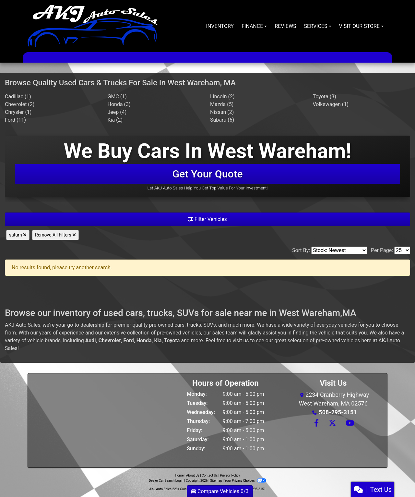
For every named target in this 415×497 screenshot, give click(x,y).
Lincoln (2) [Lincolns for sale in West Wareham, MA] (222, 96)
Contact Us (210, 475)
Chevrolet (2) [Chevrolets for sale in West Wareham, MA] (19, 104)
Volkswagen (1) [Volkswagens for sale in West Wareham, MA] (331, 104)
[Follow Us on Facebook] (316, 423)
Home (179, 475)
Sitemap (216, 480)
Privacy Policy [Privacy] (230, 475)
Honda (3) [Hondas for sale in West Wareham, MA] (119, 104)
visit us (240, 340)
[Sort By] (339, 250)
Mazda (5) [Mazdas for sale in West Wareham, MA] (221, 104)
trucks (194, 325)
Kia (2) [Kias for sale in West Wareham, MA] (115, 120)
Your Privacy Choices (245, 480)
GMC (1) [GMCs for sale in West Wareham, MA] (117, 96)
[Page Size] (402, 250)
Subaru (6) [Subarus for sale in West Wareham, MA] (222, 120)
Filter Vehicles (207, 219)
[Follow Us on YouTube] (349, 423)
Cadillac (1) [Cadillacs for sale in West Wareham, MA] (18, 96)
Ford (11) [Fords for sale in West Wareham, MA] (15, 120)
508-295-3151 (338, 412)
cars (179, 325)
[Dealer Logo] (93, 26)
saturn (18, 234)
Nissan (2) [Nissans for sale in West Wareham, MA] (222, 112)
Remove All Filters (55, 234)
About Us (192, 475)
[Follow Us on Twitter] (332, 423)
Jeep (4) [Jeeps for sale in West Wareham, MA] (117, 112)
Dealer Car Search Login (166, 480)
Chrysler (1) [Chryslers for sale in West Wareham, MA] (18, 112)
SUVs (209, 325)
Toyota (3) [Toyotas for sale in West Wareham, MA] (324, 96)
